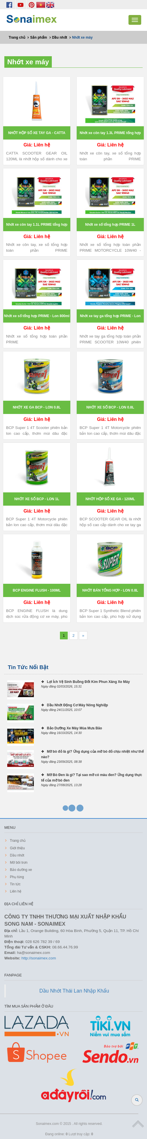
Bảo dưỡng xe (20, 870)
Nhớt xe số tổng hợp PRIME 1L (110, 225)
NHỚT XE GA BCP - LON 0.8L (37, 407)
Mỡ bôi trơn (18, 863)
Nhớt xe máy (28, 62)
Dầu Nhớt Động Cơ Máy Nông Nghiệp (77, 705)
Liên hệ (15, 891)
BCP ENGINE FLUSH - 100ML (37, 590)
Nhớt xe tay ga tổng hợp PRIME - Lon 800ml (110, 318)
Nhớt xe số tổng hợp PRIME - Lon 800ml (36, 316)
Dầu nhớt (16, 855)
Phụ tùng (16, 877)
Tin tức (15, 884)
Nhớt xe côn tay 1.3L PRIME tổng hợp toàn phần (110, 135)
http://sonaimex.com (38, 958)
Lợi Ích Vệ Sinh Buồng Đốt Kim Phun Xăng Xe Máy (88, 682)
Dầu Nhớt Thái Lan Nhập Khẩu (74, 991)
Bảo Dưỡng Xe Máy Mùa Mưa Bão (74, 728)
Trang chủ (17, 841)
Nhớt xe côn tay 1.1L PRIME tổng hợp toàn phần (36, 227)
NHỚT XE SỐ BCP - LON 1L (36, 499)
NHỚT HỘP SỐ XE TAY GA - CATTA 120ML (36, 135)
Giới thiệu (17, 848)
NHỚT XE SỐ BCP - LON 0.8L (110, 407)
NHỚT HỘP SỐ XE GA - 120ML (110, 499)
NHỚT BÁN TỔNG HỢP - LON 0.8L (110, 590)
